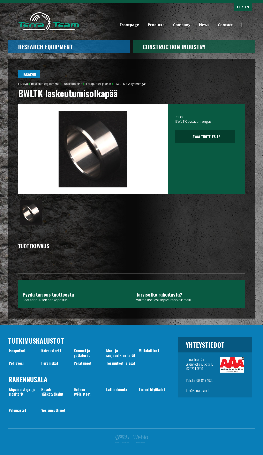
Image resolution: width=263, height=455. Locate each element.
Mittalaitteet (149, 350)
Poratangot (82, 363)
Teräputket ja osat (98, 84)
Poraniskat (49, 363)
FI (238, 7)
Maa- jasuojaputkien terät (120, 353)
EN (247, 7)
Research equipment (45, 46)
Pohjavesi (16, 363)
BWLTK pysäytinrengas (130, 84)
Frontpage (129, 24)
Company (181, 24)
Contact (225, 24)
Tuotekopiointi (72, 84)
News (204, 24)
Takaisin (29, 74)
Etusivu (23, 84)
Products (156, 24)
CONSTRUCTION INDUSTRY (174, 46)
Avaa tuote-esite (205, 136)
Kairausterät (51, 350)
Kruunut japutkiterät (82, 353)
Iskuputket (17, 350)
